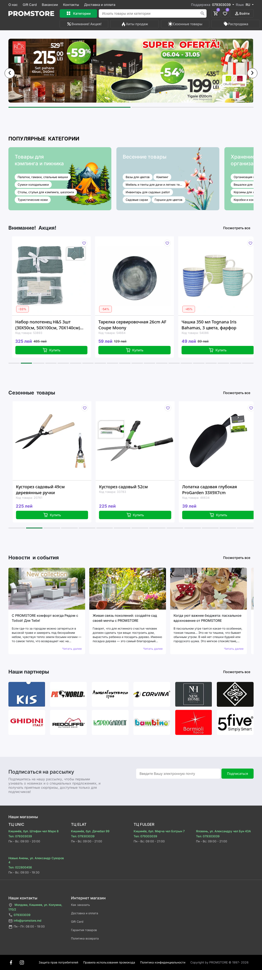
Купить (56, 350)
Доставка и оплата (99, 5)
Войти (242, 13)
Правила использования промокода (109, 962)
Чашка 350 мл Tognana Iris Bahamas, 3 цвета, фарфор (213, 325)
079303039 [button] (222, 5)
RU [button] (248, 5)
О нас (13, 5)
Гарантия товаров (84, 930)
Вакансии (50, 5)
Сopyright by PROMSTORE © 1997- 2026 (219, 962)
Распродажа (235, 23)
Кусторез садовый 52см (128, 487)
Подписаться (237, 773)
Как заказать (80, 904)
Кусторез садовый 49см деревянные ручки (45, 489)
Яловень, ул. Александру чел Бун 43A (223, 831)
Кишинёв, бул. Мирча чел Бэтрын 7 (159, 831)
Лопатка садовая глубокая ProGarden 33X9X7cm (214, 489)
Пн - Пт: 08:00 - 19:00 (26, 927)
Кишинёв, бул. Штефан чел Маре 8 (33, 831)
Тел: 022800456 (20, 867)
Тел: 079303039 (20, 836)
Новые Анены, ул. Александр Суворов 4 (36, 860)
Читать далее (72, 648)
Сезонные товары (185, 23)
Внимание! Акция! (83, 23)
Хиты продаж (134, 23)
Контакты (71, 5)
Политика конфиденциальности (162, 962)
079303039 (19, 915)
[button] (69, 107)
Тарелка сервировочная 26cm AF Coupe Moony (137, 325)
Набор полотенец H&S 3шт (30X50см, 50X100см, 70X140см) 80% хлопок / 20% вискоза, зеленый (52, 325)
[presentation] (10, 73)
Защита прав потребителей (58, 962)
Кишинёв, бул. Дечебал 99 (90, 831)
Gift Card (30, 5)
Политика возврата (85, 938)
